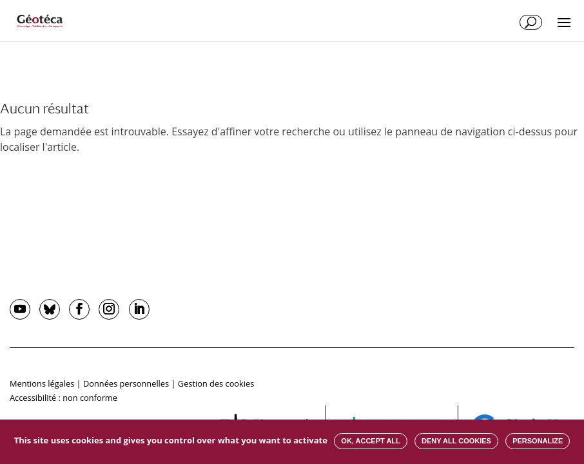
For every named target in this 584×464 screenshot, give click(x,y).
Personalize (537, 441)
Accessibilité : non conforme (63, 397)
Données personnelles (126, 383)
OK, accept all (370, 441)
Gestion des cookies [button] (216, 383)
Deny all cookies (456, 441)
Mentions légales (42, 383)
